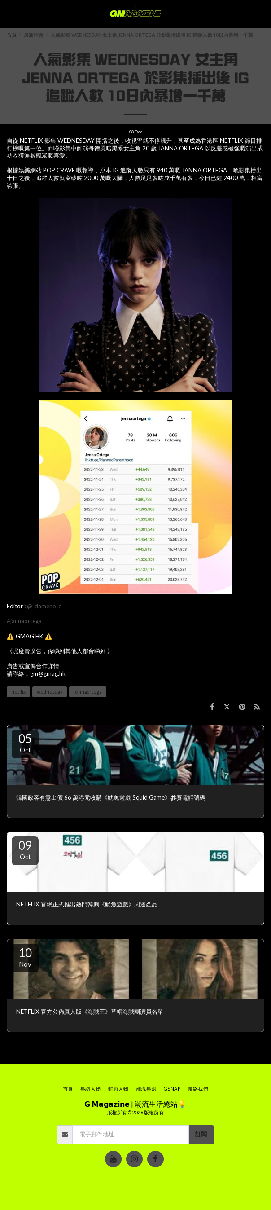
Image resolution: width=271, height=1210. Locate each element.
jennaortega (88, 692)
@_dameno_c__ (46, 606)
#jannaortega (24, 621)
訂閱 (201, 1134)
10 (25, 957)
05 (25, 742)
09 (25, 849)
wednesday (49, 692)
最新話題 (34, 35)
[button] (9, 13)
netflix (18, 692)
